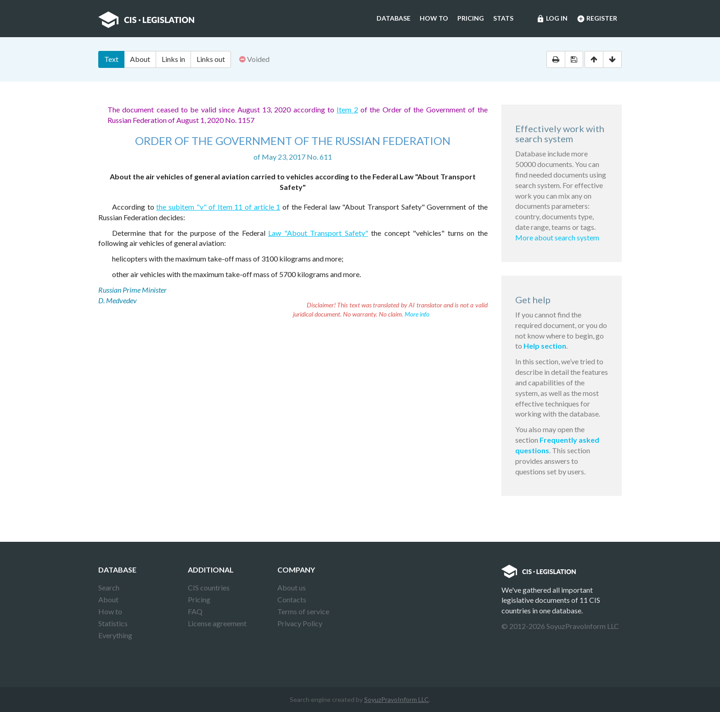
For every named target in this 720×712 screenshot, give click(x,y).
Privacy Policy (299, 623)
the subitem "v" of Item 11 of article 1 (218, 206)
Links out (211, 59)
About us (291, 587)
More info (417, 314)
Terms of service (303, 611)
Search (108, 587)
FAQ (195, 611)
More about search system (557, 237)
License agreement (217, 623)
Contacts (291, 599)
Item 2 (347, 109)
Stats (503, 18)
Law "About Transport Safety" (318, 232)
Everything (115, 635)
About (140, 59)
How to (434, 18)
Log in (552, 19)
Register (597, 19)
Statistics (113, 623)
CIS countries (209, 587)
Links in (173, 59)
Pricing (470, 18)
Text (111, 59)
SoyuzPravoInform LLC (396, 699)
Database (394, 18)
